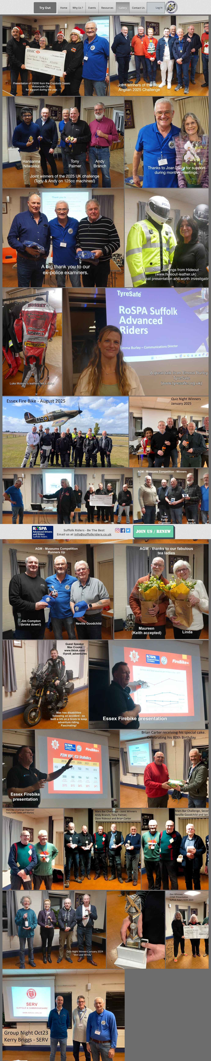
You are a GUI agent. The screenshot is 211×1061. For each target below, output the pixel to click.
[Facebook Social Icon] (122, 530)
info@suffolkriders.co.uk (92, 534)
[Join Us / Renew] (153, 531)
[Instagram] (117, 530)
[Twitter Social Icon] (128, 530)
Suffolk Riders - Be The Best (84, 530)
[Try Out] (45, 7)
